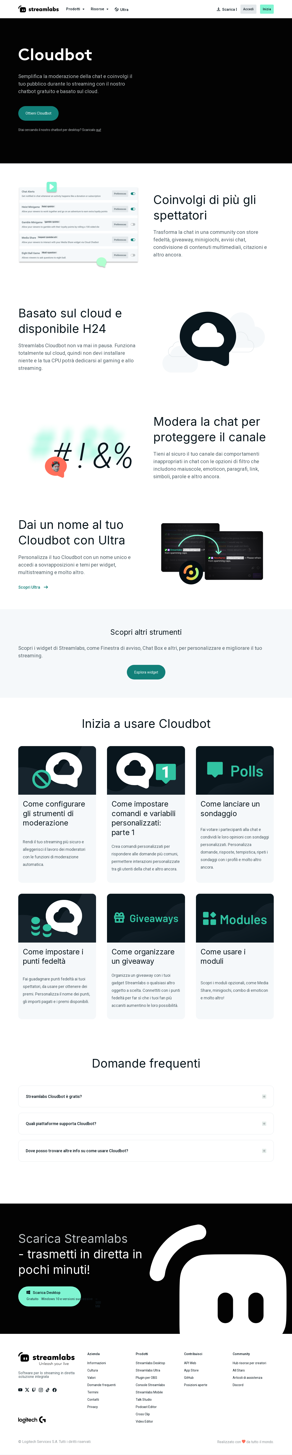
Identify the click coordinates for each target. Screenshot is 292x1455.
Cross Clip (143, 1414)
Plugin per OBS (146, 1377)
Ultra (122, 9)
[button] (75, 9)
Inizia (267, 9)
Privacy (92, 1407)
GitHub (189, 1377)
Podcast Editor (146, 1407)
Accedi (248, 9)
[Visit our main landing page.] (38, 9)
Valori (91, 1377)
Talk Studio (144, 1399)
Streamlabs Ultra (148, 1370)
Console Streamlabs (150, 1385)
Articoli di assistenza (247, 1377)
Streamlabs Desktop (150, 1363)
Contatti (93, 1399)
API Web (190, 1363)
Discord (238, 1385)
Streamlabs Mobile (149, 1392)
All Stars (239, 1370)
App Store (191, 1370)
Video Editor (144, 1421)
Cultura (92, 1370)
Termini (92, 1392)
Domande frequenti (101, 1385)
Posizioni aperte (195, 1385)
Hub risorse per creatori (249, 1363)
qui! (98, 130)
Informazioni (96, 1363)
